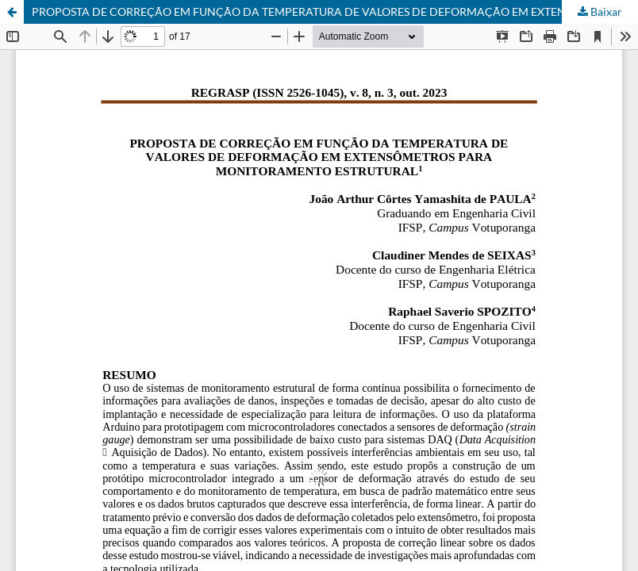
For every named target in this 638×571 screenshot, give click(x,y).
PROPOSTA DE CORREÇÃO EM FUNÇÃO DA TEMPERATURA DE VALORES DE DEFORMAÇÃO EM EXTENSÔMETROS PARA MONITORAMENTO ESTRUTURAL (335, 11)
